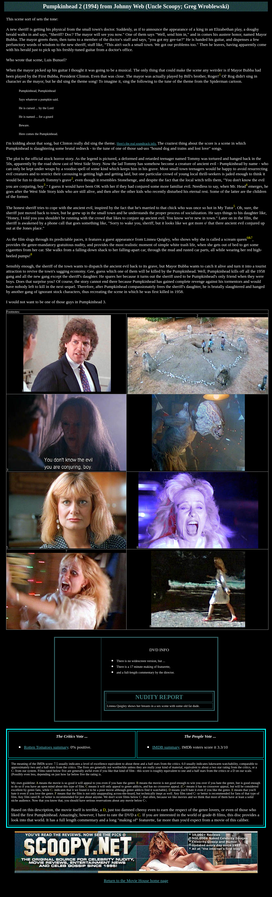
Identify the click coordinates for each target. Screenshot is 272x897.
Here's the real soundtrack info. (137, 143)
